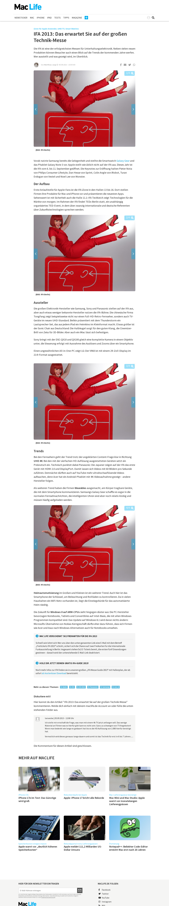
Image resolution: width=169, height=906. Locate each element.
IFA (73, 687)
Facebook (104, 889)
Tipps (66, 17)
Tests (57, 17)
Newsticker (21, 17)
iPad (49, 17)
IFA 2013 (82, 687)
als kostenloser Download (54, 673)
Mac (32, 17)
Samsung (106, 687)
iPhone (40, 17)
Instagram (104, 901)
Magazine (77, 17)
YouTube (103, 897)
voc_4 (116, 687)
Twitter (103, 893)
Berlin (65, 687)
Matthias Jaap (50, 65)
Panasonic (94, 687)
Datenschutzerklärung (48, 897)
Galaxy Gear (123, 160)
